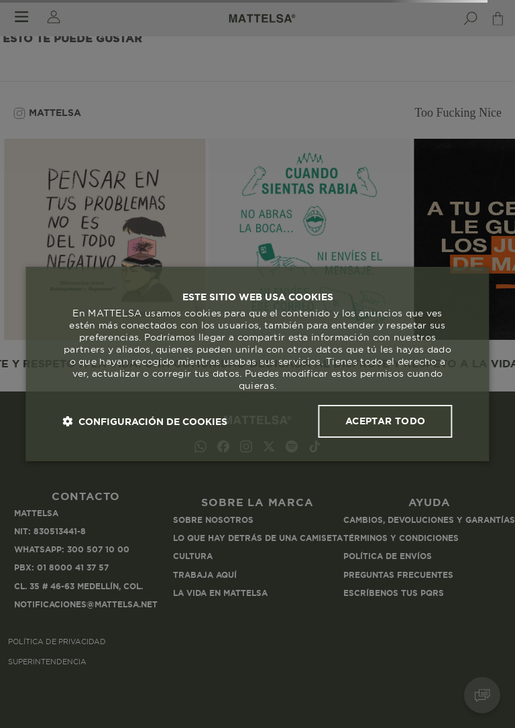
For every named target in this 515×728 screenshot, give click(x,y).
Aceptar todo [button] (385, 421)
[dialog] (257, 364)
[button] (144, 421)
